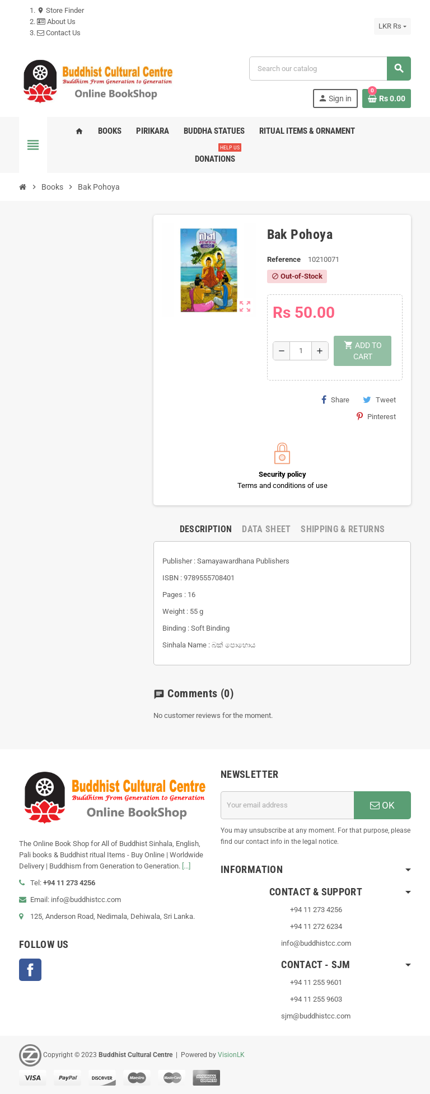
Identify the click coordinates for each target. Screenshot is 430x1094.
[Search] (329, 69)
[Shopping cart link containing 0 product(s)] (386, 98)
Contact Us (59, 33)
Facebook (30, 970)
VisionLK (231, 1055)
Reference (284, 259)
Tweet (379, 399)
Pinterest (376, 416)
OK (382, 805)
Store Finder (60, 10)
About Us (56, 21)
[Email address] (287, 805)
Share (335, 399)
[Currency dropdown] (392, 26)
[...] (186, 866)
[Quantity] (300, 351)
